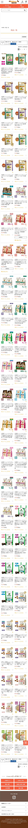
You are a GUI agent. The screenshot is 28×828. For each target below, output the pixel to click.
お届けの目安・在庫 (21, 784)
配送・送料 (7, 784)
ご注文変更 (7, 788)
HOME (3, 27)
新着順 (20, 41)
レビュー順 (7, 43)
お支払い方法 (21, 780)
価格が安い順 (8, 41)
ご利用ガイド (7, 780)
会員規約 (3, 807)
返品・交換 (21, 788)
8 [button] (24, 49)
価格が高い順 (14, 41)
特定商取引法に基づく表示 (7, 814)
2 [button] (20, 49)
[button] (26, 49)
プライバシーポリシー (6, 810)
